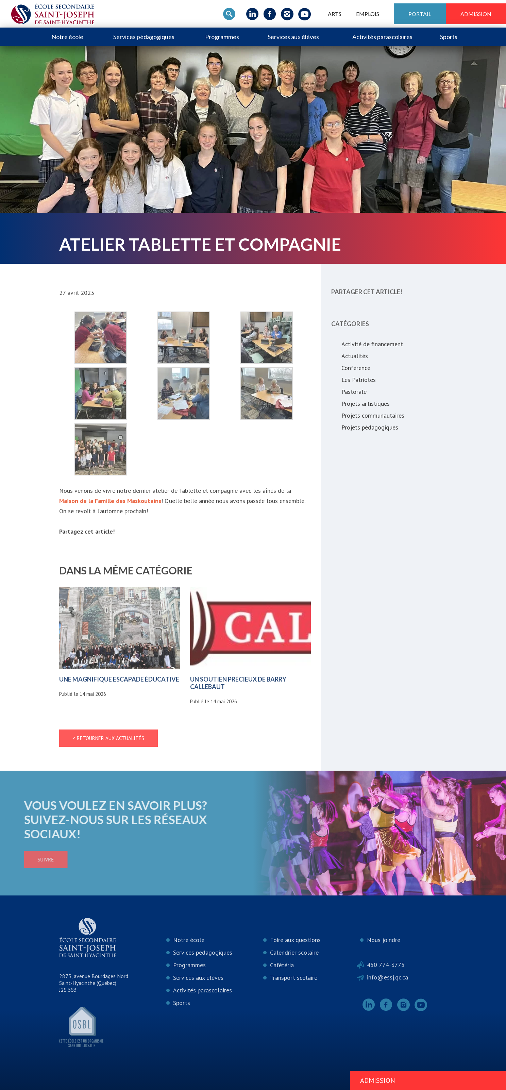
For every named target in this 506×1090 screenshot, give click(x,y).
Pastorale (354, 392)
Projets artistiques (365, 403)
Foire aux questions (295, 940)
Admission (475, 14)
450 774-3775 (386, 965)
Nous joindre (383, 940)
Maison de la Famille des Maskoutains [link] (110, 501)
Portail (419, 14)
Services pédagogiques (143, 36)
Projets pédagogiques (369, 427)
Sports (448, 36)
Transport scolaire (293, 978)
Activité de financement (372, 344)
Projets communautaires (372, 415)
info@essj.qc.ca (387, 977)
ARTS (334, 14)
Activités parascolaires (382, 36)
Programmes (222, 36)
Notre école (67, 36)
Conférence (355, 368)
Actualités (354, 356)
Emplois (367, 14)
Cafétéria (282, 965)
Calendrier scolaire (294, 952)
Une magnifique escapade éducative (119, 679)
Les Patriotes (358, 380)
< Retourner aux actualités (108, 738)
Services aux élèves (293, 36)
